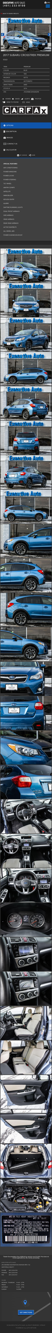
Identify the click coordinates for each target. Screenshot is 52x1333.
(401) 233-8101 (13, 1275)
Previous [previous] (2, 34)
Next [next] (49, 34)
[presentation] (26, 125)
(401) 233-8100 (13, 1270)
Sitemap (42, 1325)
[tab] (26, 125)
